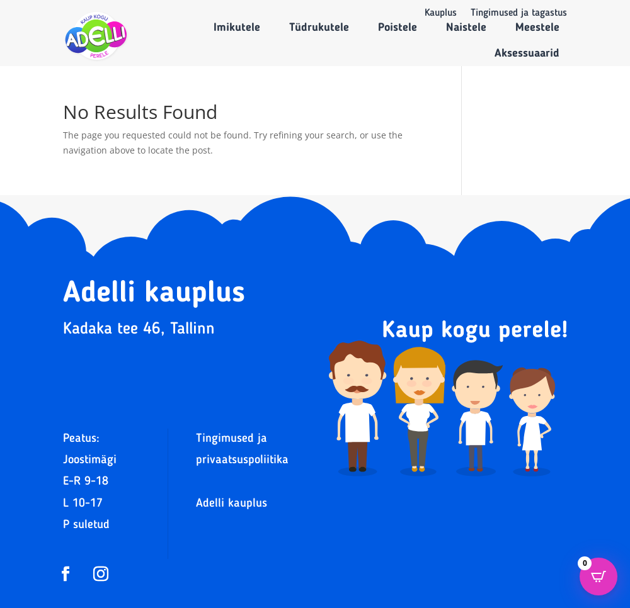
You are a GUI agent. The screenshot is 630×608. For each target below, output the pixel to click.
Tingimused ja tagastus (519, 13)
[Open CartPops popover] (598, 576)
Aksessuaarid (527, 53)
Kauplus (441, 13)
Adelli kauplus (231, 504)
